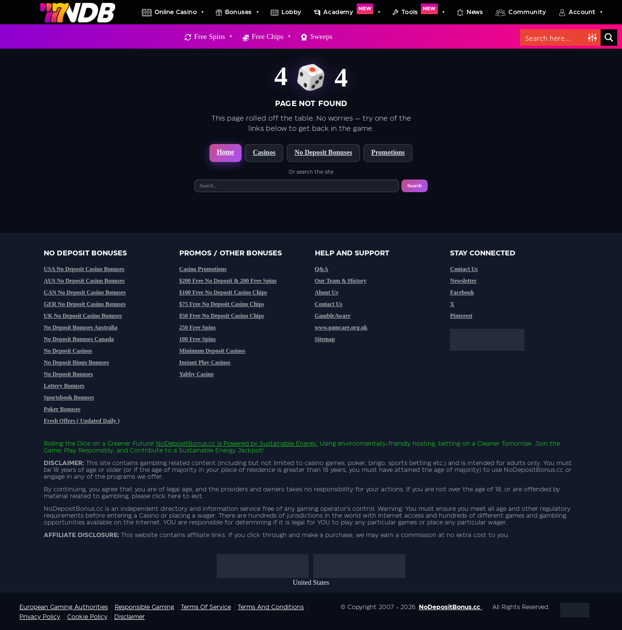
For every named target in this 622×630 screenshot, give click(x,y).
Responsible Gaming (144, 607)
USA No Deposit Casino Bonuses (84, 269)
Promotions (388, 152)
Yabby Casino (196, 374)
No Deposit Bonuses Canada (79, 339)
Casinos (264, 152)
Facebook (462, 292)
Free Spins (212, 36)
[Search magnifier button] (609, 37)
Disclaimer (129, 617)
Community (527, 12)
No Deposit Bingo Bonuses (76, 362)
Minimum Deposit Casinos (212, 350)
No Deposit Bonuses (323, 152)
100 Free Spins (197, 339)
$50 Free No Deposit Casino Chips (221, 315)
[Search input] (554, 37)
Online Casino (179, 12)
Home (225, 152)
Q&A (321, 269)
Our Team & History (341, 280)
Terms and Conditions (271, 607)
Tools (422, 12)
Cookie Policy (87, 617)
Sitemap (325, 339)
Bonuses (241, 12)
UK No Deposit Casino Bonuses (83, 315)
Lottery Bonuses (64, 385)
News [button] (475, 12)
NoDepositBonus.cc (185, 444)
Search (414, 185)
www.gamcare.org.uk (341, 327)
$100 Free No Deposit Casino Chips (223, 292)
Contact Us (329, 304)
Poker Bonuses (62, 409)
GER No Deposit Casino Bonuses (85, 304)
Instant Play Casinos (204, 362)
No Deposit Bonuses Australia (81, 327)
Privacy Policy (39, 617)
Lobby (291, 12)
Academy (351, 12)
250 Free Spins (197, 327)
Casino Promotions (202, 269)
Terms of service (206, 607)
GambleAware (333, 315)
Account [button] (585, 12)
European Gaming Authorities (63, 607)
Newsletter (463, 280)
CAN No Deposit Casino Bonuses (85, 292)
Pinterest (461, 315)
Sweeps (321, 36)
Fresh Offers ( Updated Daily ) (82, 420)
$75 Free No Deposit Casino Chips (221, 304)
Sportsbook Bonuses (69, 397)
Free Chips (271, 36)
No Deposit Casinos (68, 350)
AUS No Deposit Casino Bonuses (84, 280)
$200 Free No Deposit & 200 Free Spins (228, 280)
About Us (326, 292)
